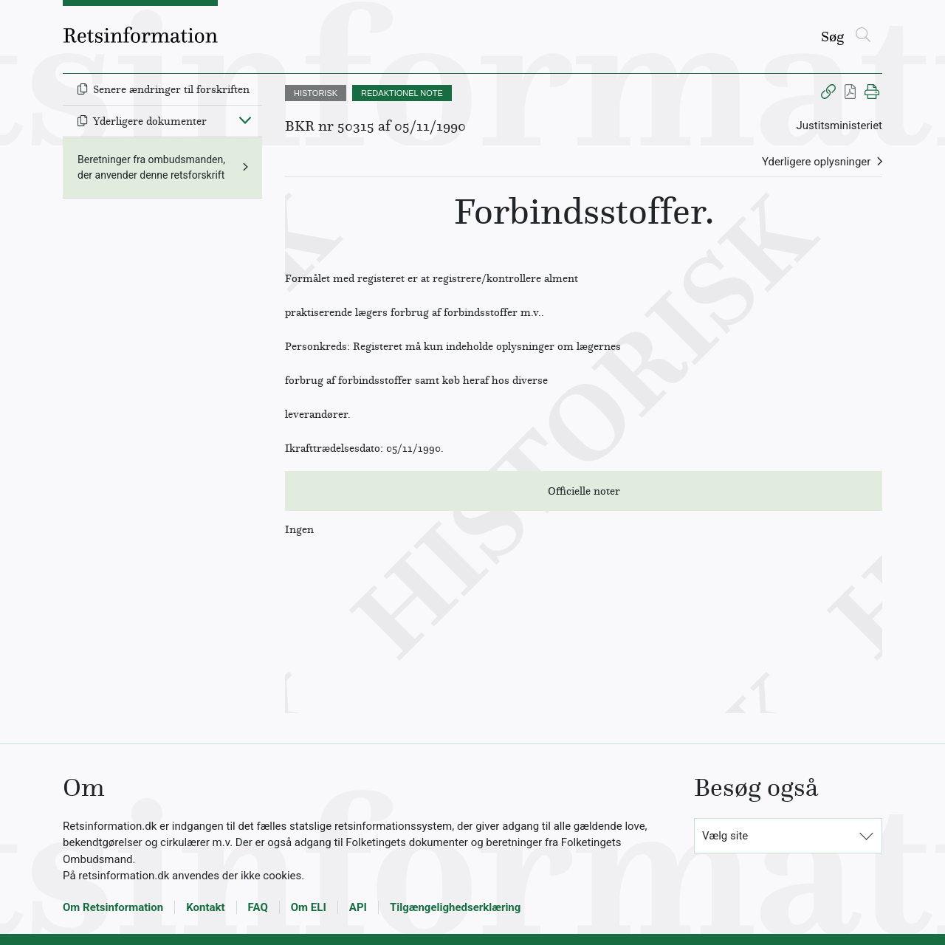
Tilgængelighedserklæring (455, 907)
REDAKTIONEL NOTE (402, 93)
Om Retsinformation (113, 907)
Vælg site (725, 835)
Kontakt (205, 907)
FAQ (258, 907)
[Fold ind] (245, 119)
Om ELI (308, 907)
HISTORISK (315, 93)
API (358, 907)
